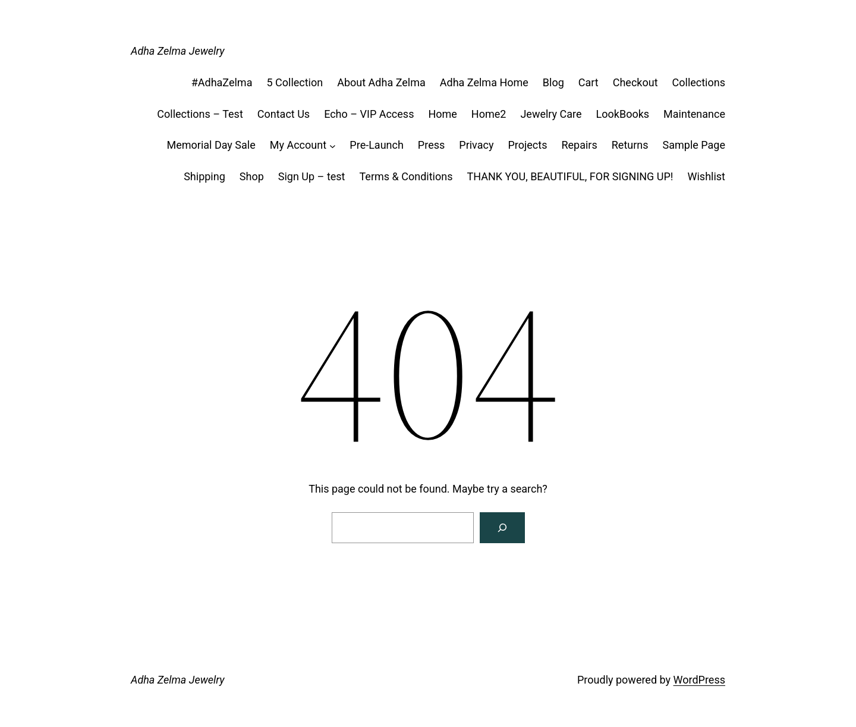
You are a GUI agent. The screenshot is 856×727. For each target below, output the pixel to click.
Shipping (204, 176)
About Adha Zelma (381, 82)
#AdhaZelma (222, 82)
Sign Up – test (311, 176)
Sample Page (694, 145)
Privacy (476, 145)
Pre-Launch (377, 145)
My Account (298, 145)
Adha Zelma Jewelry (178, 51)
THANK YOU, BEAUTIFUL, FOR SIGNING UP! (570, 176)
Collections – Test (200, 114)
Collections (698, 82)
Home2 (488, 114)
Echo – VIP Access (369, 114)
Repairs (579, 145)
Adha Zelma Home (484, 82)
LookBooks (623, 114)
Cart (588, 82)
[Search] (502, 527)
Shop (252, 176)
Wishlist (706, 176)
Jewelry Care (550, 114)
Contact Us (283, 114)
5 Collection (294, 82)
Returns (630, 145)
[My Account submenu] (332, 145)
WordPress (699, 679)
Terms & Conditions (406, 176)
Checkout (635, 82)
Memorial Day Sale (210, 145)
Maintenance (694, 114)
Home (442, 114)
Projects (527, 145)
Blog (553, 82)
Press (431, 145)
